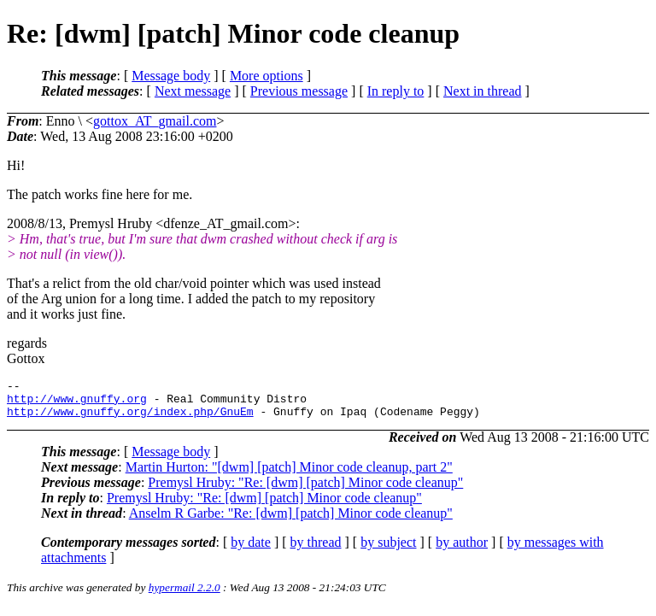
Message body (171, 75)
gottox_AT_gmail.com (154, 121)
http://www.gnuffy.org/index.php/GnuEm (130, 418)
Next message (193, 91)
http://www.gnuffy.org (77, 403)
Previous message (299, 91)
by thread (316, 550)
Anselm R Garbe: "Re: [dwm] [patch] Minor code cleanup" (291, 520)
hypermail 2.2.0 (184, 595)
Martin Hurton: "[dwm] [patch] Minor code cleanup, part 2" (289, 474)
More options (266, 75)
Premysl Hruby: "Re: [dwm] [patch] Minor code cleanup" (305, 490)
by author (462, 550)
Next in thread (482, 91)
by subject (388, 550)
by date (251, 550)
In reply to (396, 91)
